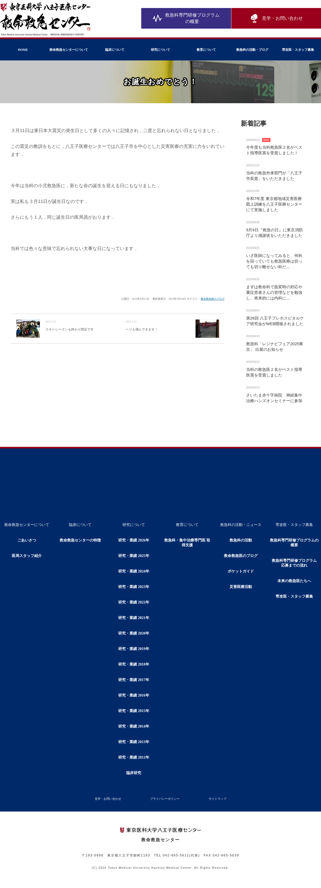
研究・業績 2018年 (133, 664)
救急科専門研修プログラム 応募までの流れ (296, 563)
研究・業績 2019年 (133, 649)
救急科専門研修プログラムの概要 (186, 19)
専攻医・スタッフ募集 (298, 50)
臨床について (114, 50)
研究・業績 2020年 (133, 633)
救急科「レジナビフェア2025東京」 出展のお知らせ (274, 346)
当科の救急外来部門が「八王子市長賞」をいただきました (274, 176)
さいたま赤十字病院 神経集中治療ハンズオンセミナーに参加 (274, 398)
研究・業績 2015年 (133, 711)
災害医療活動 (241, 587)
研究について (160, 50)
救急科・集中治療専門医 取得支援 (187, 542)
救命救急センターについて (68, 50)
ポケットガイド (241, 571)
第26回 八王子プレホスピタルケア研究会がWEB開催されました (275, 321)
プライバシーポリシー (164, 798)
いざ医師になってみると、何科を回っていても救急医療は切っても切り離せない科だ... (274, 261)
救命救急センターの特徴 (80, 540)
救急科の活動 (241, 540)
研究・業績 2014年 (133, 726)
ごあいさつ (26, 540)
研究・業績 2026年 (133, 540)
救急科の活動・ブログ (252, 50)
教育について (206, 50)
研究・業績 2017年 (133, 680)
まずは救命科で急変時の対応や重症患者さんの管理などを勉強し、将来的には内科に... (274, 292)
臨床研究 (133, 773)
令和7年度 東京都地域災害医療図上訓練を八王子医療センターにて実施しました (274, 204)
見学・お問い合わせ (276, 18)
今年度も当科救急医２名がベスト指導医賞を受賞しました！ (274, 150)
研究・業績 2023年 (133, 587)
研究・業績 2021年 (133, 618)
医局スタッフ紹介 (27, 556)
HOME (23, 50)
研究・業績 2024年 (133, 571)
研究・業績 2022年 (133, 602)
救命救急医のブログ (213, 298)
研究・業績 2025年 (133, 556)
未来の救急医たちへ (294, 581)
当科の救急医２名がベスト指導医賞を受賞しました (274, 372)
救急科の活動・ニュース (240, 525)
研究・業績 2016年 (133, 695)
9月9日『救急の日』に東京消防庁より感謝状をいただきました (274, 233)
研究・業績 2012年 (133, 757)
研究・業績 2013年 (133, 742)
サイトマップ (217, 798)
